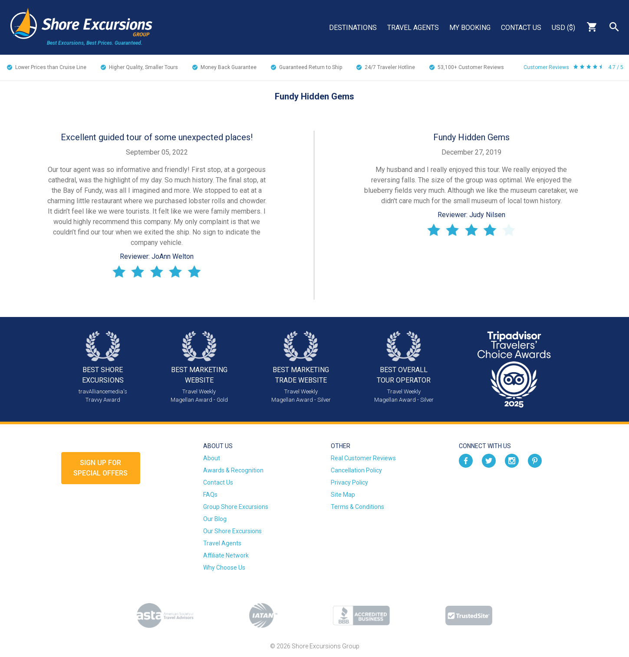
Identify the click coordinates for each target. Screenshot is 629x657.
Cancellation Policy (356, 470)
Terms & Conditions (357, 506)
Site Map (343, 494)
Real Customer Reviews (363, 458)
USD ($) (563, 27)
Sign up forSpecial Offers (100, 468)
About (211, 458)
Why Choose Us (224, 567)
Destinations (353, 27)
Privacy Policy (349, 482)
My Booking (470, 27)
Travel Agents (413, 27)
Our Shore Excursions (232, 531)
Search (614, 27)
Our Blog (215, 518)
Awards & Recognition (233, 470)
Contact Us (521, 27)
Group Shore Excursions (235, 506)
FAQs (210, 494)
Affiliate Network (226, 555)
